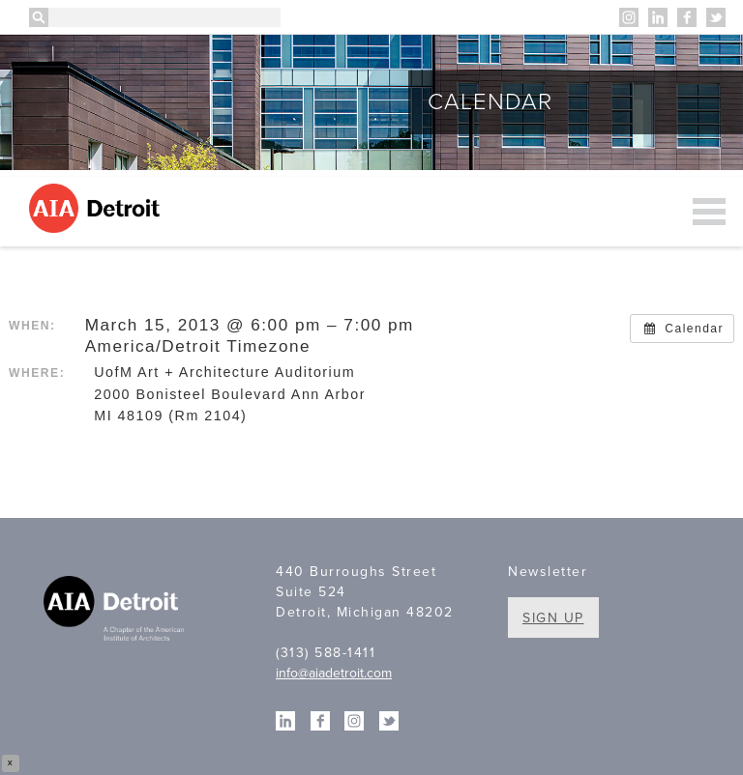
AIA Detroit (97, 208)
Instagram (629, 17)
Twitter (716, 17)
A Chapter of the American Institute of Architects (116, 610)
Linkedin (658, 17)
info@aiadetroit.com (334, 673)
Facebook (687, 17)
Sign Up (553, 618)
